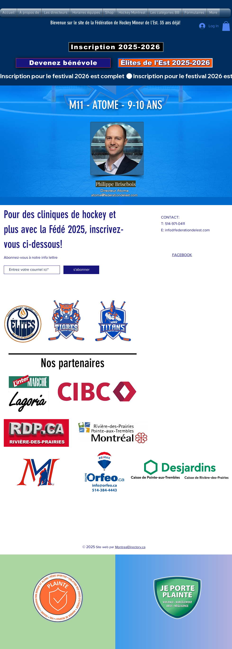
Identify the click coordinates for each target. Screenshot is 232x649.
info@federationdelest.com (187, 230)
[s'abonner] (81, 270)
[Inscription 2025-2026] (116, 47)
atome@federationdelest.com (114, 195)
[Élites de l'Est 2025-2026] (165, 63)
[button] (226, 26)
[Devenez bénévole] (63, 63)
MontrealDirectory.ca (130, 547)
